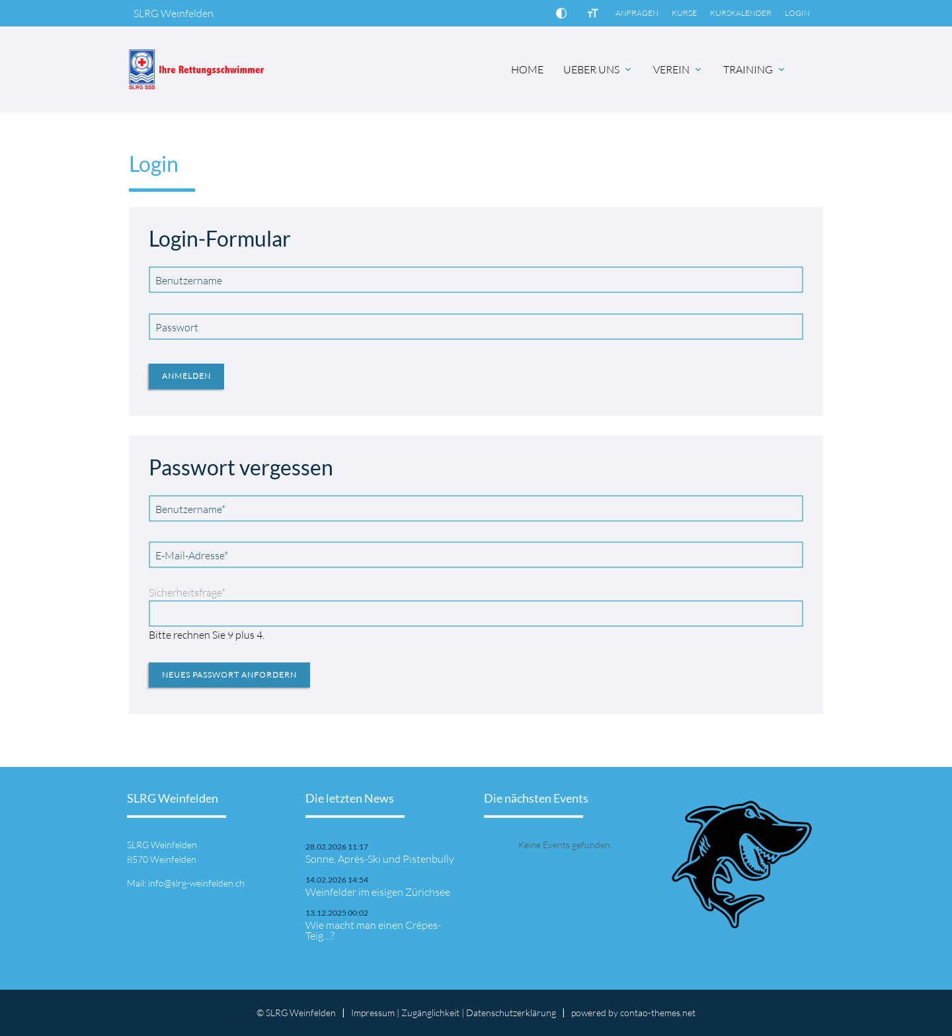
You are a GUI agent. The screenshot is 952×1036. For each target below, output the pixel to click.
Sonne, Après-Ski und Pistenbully (379, 859)
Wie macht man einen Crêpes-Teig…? (373, 930)
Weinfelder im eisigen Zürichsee (377, 892)
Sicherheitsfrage (187, 592)
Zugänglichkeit (430, 1012)
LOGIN (797, 13)
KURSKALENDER (741, 13)
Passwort (176, 327)
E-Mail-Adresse (191, 554)
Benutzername (188, 280)
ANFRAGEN (636, 13)
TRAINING (748, 69)
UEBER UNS (591, 69)
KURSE (684, 13)
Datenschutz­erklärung (511, 1012)
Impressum (373, 1012)
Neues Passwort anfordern (229, 675)
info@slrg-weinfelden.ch (196, 883)
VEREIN (671, 69)
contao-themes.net (657, 1012)
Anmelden (186, 376)
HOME (527, 69)
